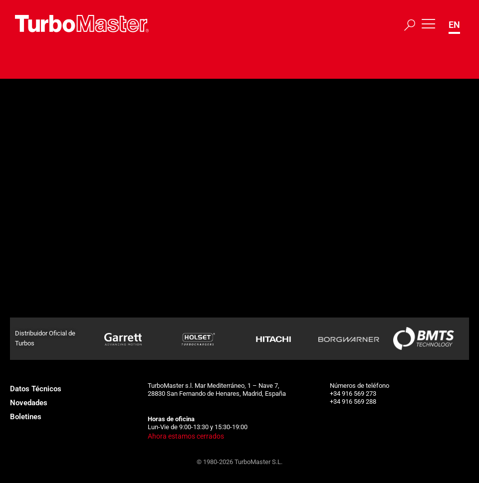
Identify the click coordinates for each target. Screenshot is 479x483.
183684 (117, 178)
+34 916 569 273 (353, 393)
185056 (117, 286)
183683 (117, 151)
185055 (117, 259)
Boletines (25, 416)
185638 (117, 313)
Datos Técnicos (35, 388)
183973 (117, 232)
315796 (117, 124)
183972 (117, 205)
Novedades (28, 402)
